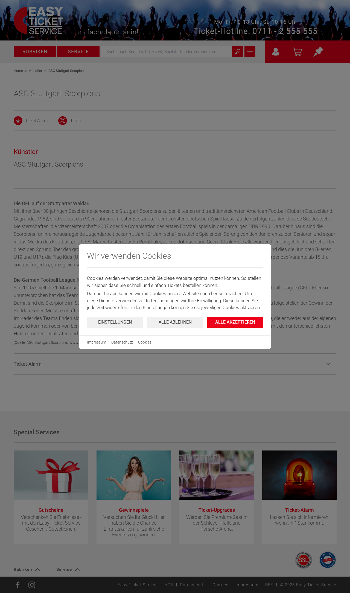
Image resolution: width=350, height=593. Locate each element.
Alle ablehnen (175, 322)
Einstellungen (115, 322)
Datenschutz (122, 342)
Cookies (144, 342)
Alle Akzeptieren (235, 322)
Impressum (96, 342)
